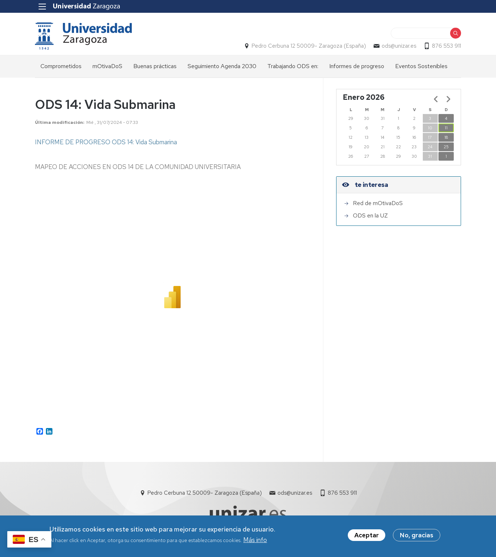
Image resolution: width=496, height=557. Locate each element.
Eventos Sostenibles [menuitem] (421, 66)
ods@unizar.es (399, 46)
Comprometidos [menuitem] (61, 66)
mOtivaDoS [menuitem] (107, 66)
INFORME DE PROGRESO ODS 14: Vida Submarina (106, 142)
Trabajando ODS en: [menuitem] (292, 66)
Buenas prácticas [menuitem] (155, 66)
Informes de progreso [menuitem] (356, 66)
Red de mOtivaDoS (378, 203)
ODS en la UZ (370, 215)
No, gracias (416, 535)
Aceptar (366, 535)
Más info (255, 540)
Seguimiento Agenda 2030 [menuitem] (222, 66)
